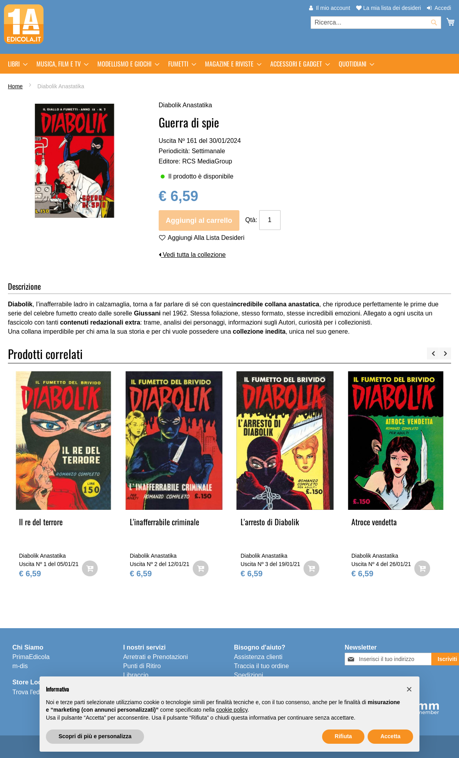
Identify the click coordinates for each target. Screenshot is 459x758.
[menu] (229, 64)
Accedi (442, 8)
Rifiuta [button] (343, 736)
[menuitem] (15, 64)
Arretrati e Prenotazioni (155, 657)
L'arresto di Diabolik (270, 522)
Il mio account (333, 8)
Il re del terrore (41, 522)
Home (15, 86)
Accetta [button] (390, 736)
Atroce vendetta (374, 522)
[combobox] (376, 22)
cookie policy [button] (231, 710)
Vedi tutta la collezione (192, 254)
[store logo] (24, 24)
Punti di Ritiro (142, 666)
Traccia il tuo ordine (261, 666)
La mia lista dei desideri (388, 8)
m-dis (20, 666)
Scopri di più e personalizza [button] (95, 736)
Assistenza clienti (258, 657)
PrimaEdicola (30, 657)
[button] (409, 689)
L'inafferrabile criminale (164, 522)
